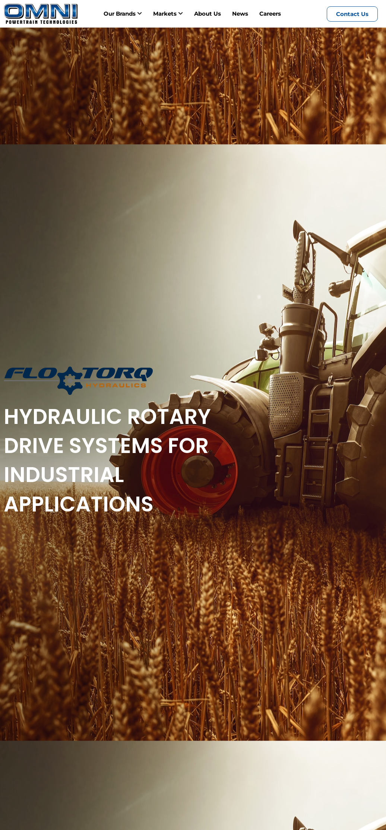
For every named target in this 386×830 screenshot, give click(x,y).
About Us (207, 13)
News (240, 13)
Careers (270, 13)
